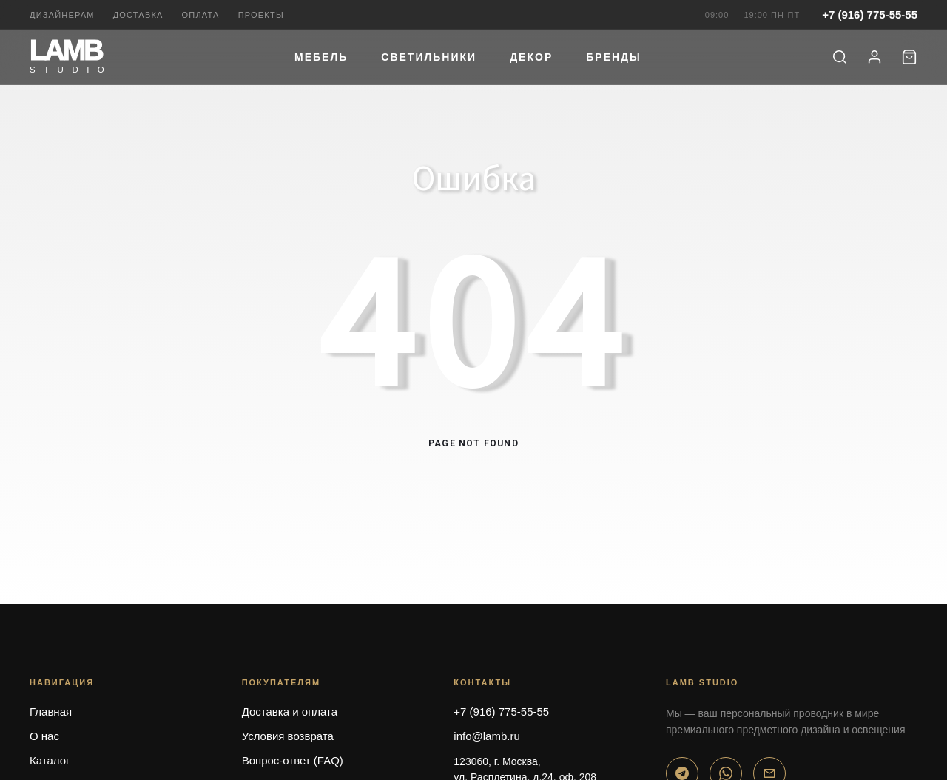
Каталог (50, 760)
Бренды (613, 57)
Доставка (138, 14)
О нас (44, 736)
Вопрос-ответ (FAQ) (292, 760)
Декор (531, 57)
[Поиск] (840, 57)
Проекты (261, 14)
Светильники (428, 57)
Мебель (321, 57)
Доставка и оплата (289, 711)
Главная (51, 711)
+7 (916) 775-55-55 (869, 14)
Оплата (201, 14)
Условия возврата (288, 736)
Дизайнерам (62, 14)
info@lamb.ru (486, 736)
